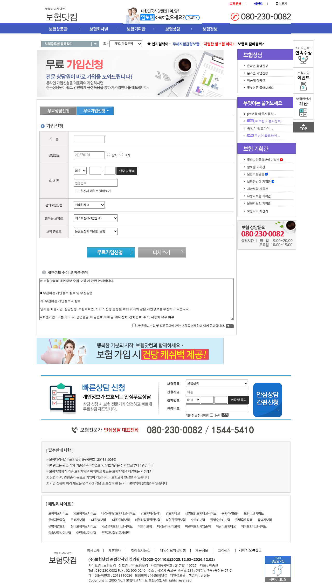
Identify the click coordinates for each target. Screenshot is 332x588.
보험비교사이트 (58, 513)
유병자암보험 (56, 526)
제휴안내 (114, 550)
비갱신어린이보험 (168, 526)
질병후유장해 (243, 519)
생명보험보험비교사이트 (201, 513)
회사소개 (92, 550)
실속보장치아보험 (59, 532)
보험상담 (172, 29)
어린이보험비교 (226, 526)
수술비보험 (198, 519)
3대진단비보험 (120, 519)
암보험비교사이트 (84, 513)
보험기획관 (136, 29)
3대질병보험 (98, 519)
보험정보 (210, 29)
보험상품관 (58, 29)
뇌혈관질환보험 (176, 519)
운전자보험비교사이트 (115, 532)
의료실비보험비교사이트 (117, 526)
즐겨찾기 (281, 4)
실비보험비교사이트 (83, 526)
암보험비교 (173, 513)
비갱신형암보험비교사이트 (118, 513)
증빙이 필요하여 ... (260, 128)
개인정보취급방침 (173, 550)
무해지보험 (78, 519)
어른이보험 (145, 526)
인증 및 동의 (127, 171)
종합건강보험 (230, 513)
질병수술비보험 (220, 519)
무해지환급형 (56, 519)
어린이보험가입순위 (198, 526)
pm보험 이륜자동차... (261, 114)
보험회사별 (98, 29)
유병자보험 (265, 519)
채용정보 (201, 550)
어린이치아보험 (86, 532)
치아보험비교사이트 (254, 526)
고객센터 (224, 550)
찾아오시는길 (140, 550)
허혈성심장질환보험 (148, 519)
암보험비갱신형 (151, 513)
